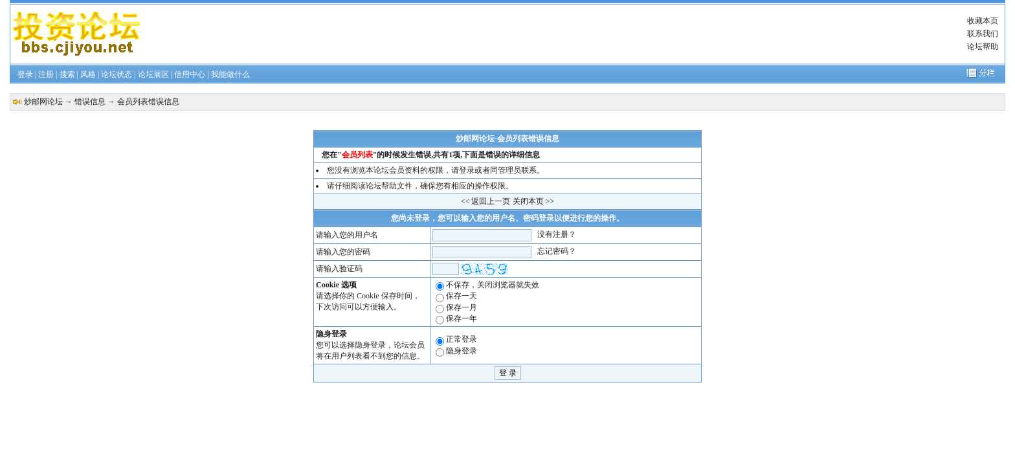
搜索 (67, 74)
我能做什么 (230, 74)
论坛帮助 (982, 46)
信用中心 (189, 74)
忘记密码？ (556, 251)
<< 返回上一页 (486, 201)
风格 (88, 74)
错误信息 (90, 101)
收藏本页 (982, 20)
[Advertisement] (541, 34)
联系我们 (982, 33)
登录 (25, 74)
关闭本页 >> (534, 201)
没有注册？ (556, 234)
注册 (46, 74)
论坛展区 (153, 74)
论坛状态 (116, 74)
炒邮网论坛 (43, 101)
